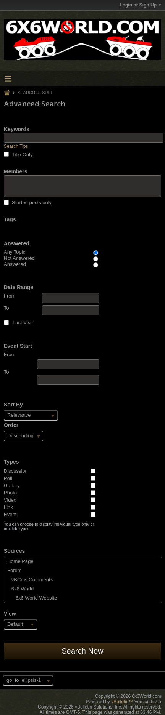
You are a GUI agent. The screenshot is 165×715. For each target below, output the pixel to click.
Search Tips (16, 146)
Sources (14, 551)
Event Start (18, 346)
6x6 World (20, 589)
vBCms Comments (30, 579)
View (10, 614)
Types (11, 462)
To (51, 310)
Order (11, 425)
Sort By (13, 404)
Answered (16, 243)
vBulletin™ (122, 701)
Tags (10, 219)
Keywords (16, 129)
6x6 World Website (32, 598)
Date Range (18, 287)
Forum (14, 570)
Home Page (20, 561)
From (51, 298)
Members (15, 171)
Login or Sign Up (140, 5)
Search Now (83, 651)
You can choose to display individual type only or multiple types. (49, 526)
